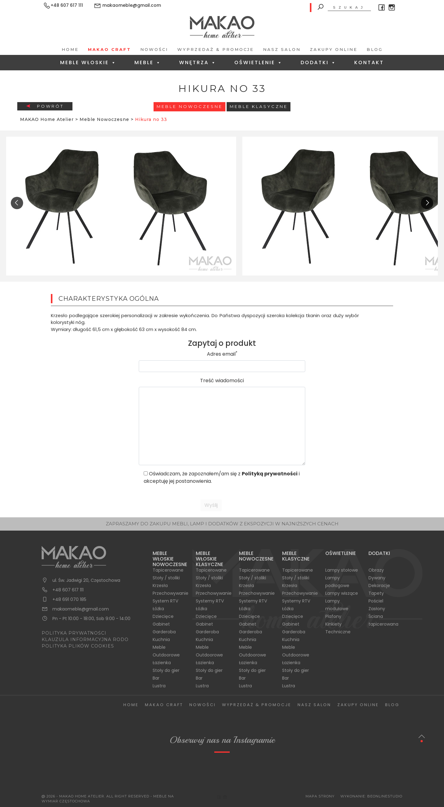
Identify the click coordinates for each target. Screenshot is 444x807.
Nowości (154, 49)
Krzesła (160, 585)
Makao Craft (109, 49)
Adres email (222, 354)
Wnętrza (197, 62)
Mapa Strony (320, 796)
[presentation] (17, 203)
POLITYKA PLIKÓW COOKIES (78, 646)
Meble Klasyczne (259, 106)
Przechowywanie (170, 593)
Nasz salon (282, 49)
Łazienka (162, 663)
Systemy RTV (210, 601)
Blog (375, 49)
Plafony (333, 616)
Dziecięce (163, 616)
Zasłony (376, 609)
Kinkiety (333, 624)
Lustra (159, 686)
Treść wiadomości (222, 380)
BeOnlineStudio (384, 796)
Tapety (376, 593)
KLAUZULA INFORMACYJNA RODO (85, 639)
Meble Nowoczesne (190, 106)
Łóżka (158, 609)
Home (70, 49)
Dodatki (318, 62)
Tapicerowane (168, 570)
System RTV (165, 601)
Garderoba (164, 632)
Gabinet (161, 624)
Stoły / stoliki (166, 578)
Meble (147, 62)
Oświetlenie (258, 62)
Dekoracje (379, 585)
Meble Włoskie (88, 62)
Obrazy (376, 570)
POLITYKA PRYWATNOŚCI (74, 633)
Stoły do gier (166, 670)
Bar (156, 678)
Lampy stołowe (341, 570)
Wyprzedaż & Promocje (215, 49)
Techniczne (338, 632)
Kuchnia (161, 639)
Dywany (376, 578)
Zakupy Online (333, 49)
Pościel (375, 601)
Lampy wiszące (341, 593)
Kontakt (369, 62)
